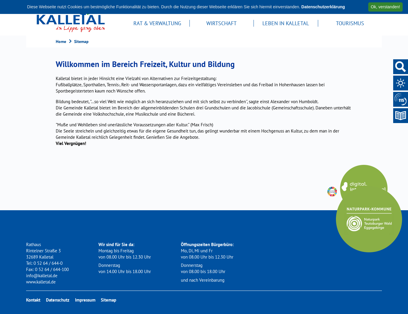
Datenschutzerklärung (323, 6)
